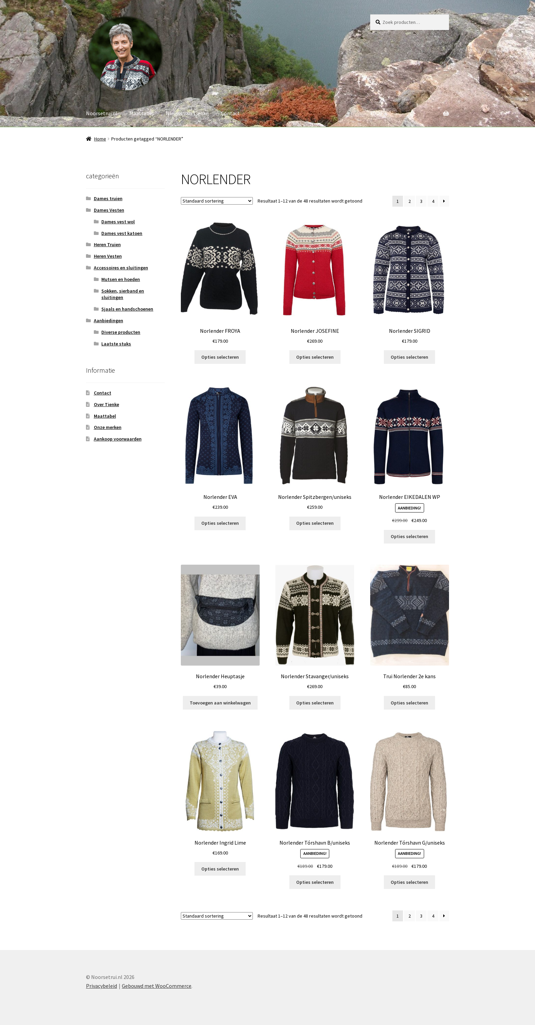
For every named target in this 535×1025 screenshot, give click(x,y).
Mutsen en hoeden (120, 279)
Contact (230, 113)
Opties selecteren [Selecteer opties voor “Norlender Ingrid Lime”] (220, 869)
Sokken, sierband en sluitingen (122, 294)
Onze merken (107, 427)
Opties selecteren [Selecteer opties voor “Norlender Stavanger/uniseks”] (315, 703)
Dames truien (108, 198)
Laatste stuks (116, 344)
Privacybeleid (101, 985)
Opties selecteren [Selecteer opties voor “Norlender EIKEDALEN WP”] (409, 536)
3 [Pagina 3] (421, 201)
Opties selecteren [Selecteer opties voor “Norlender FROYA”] (220, 357)
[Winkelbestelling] (217, 201)
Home (100, 139)
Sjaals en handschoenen (127, 309)
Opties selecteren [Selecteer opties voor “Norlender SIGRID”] (409, 357)
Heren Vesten (108, 256)
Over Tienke (106, 404)
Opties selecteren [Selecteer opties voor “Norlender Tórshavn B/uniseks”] (315, 882)
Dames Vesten (109, 210)
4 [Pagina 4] (433, 201)
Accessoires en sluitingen (121, 268)
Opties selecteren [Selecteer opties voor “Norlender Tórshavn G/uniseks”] (409, 882)
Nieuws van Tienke (187, 113)
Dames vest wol (118, 222)
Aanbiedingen (108, 320)
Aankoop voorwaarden (118, 439)
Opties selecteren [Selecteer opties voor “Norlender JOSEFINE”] (315, 357)
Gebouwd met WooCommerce (156, 985)
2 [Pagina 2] (409, 201)
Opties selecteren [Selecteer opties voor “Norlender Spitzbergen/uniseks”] (315, 523)
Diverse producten (120, 332)
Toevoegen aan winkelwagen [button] (220, 703)
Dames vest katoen (121, 233)
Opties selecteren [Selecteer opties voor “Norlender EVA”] (220, 523)
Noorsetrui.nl (101, 113)
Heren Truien (107, 244)
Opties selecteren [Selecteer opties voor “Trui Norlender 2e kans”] (409, 703)
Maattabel (141, 113)
